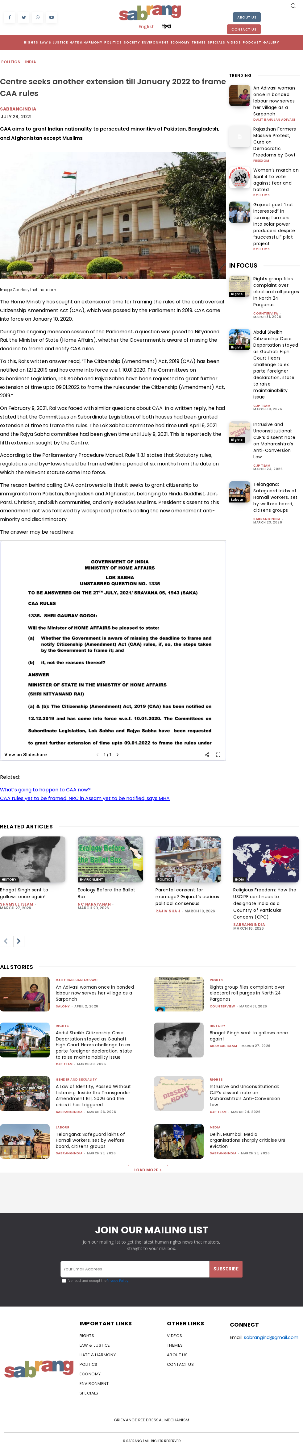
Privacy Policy (117, 1287)
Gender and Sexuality (76, 1085)
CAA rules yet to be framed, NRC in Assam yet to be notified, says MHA (85, 798)
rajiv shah (168, 911)
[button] (293, 5)
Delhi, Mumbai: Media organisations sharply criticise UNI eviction (246, 1146)
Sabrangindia (18, 109)
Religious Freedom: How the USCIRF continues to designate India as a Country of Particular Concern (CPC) (264, 903)
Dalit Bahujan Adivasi (274, 103)
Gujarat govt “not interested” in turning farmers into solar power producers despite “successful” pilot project (275, 176)
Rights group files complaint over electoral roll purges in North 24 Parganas (276, 234)
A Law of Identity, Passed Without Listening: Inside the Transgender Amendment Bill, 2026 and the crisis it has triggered (95, 1102)
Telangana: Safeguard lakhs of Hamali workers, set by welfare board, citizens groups (275, 439)
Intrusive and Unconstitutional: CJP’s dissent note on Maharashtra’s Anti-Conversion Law (274, 383)
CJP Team (261, 348)
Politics (11, 62)
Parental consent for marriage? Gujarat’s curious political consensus (187, 897)
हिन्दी (166, 26)
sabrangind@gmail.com (271, 1343)
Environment (91, 879)
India (30, 62)
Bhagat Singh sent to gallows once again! (24, 893)
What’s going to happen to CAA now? (45, 789)
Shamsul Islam (16, 904)
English (147, 26)
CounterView (266, 255)
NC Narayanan (94, 904)
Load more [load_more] (148, 1176)
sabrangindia (266, 461)
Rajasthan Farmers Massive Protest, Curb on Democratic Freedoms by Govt (275, 120)
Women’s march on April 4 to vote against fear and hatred (275, 146)
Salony (63, 1006)
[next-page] (18, 941)
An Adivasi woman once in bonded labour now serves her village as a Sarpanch (276, 93)
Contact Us (243, 29)
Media (215, 1133)
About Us (246, 17)
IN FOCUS (243, 207)
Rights (237, 236)
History (9, 879)
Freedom (261, 132)
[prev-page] (5, 941)
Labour (237, 442)
